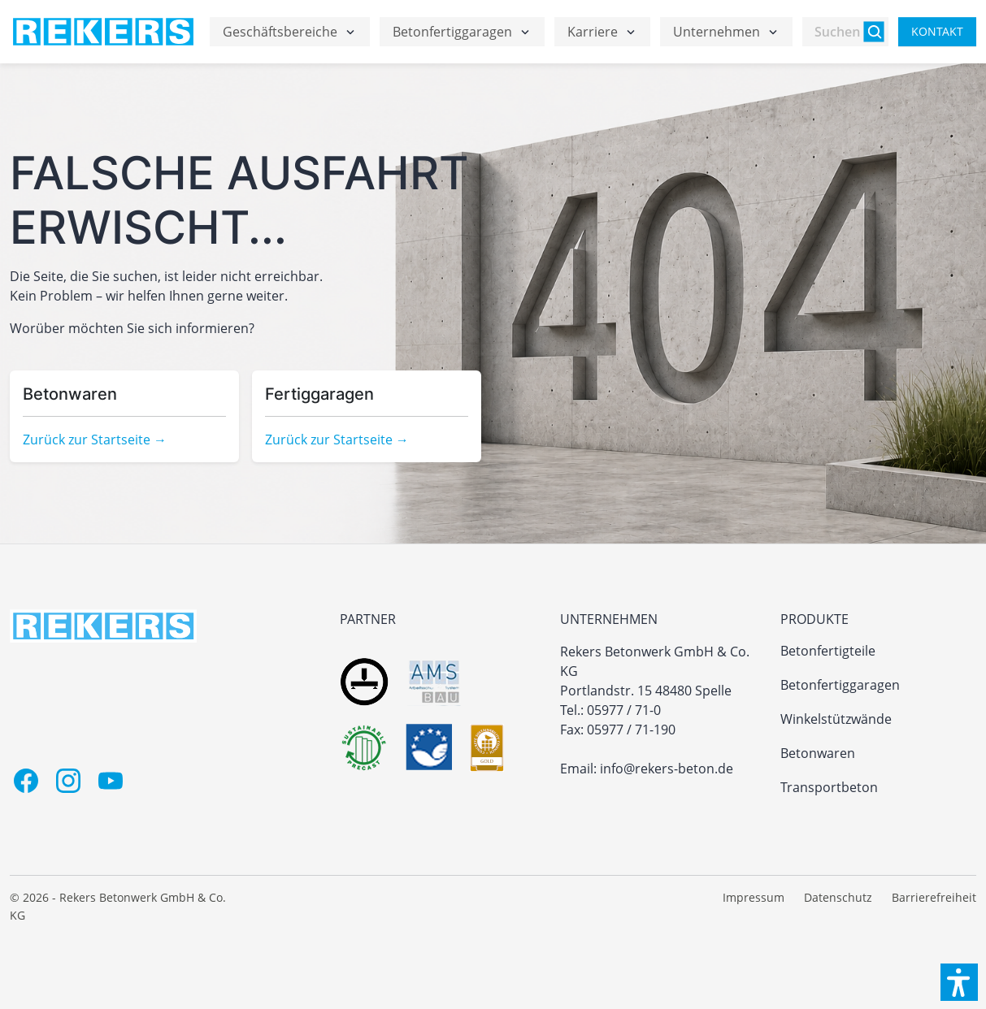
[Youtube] (110, 780)
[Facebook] (26, 780)
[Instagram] (68, 780)
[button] (959, 982)
